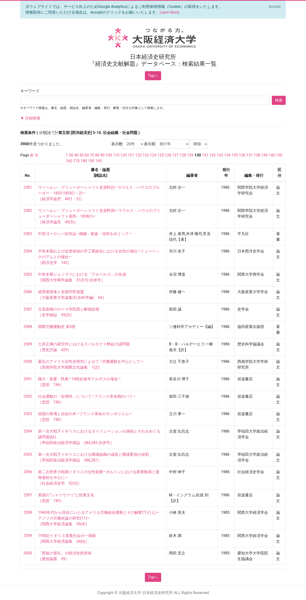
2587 (27, 309)
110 (116, 155)
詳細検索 (30, 118)
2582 (27, 210)
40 (76, 155)
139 (264, 155)
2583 (27, 233)
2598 (27, 512)
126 (168, 155)
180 (84, 161)
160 (69, 161)
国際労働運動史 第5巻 (57, 326)
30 (71, 155)
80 (97, 155)
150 (279, 155)
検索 (279, 100)
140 (271, 155)
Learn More (169, 12)
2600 (27, 553)
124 (153, 155)
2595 (27, 454)
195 (98, 161)
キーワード (29, 91)
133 (220, 155)
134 (227, 155)
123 (145, 155)
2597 (27, 495)
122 (138, 155)
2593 (27, 414)
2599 (27, 535)
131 (205, 155)
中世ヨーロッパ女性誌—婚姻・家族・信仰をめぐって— (85, 233)
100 (109, 155)
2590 (27, 361)
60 (87, 155)
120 (123, 155)
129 (190, 155)
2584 (27, 251)
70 (92, 155)
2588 (27, 326)
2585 (27, 274)
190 (91, 161)
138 (257, 155)
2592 (27, 396)
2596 (27, 472)
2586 (27, 291)
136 (242, 155)
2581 (27, 187)
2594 (27, 431)
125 (160, 155)
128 (183, 155)
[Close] (274, 6)
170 (76, 161)
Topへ (153, 75)
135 (234, 155)
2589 (27, 344)
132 (212, 155)
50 (81, 155)
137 (249, 155)
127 (175, 155)
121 (131, 155)
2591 (27, 379)
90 (102, 155)
